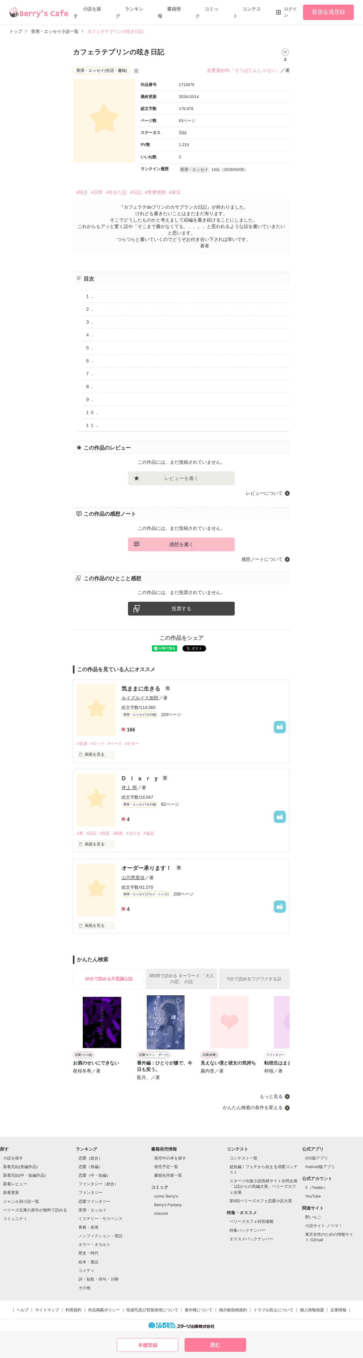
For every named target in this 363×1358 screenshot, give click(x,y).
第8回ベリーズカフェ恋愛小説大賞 (260, 1201)
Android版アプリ (320, 1166)
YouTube (313, 1196)
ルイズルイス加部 (140, 697)
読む (215, 1345)
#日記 (136, 192)
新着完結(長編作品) (20, 1166)
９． (89, 399)
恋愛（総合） (90, 1158)
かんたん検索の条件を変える (253, 1107)
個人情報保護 (312, 1310)
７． (89, 373)
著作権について (199, 1310)
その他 (84, 1287)
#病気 (118, 833)
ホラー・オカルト (94, 1244)
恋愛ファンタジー (94, 1201)
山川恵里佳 (133, 877)
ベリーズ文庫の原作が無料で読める (35, 1210)
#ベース (115, 743)
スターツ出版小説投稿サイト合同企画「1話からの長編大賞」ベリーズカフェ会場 (263, 1186)
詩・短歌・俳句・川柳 (98, 1279)
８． (89, 386)
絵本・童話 (88, 1262)
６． (89, 360)
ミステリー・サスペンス (100, 1218)
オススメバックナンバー (251, 1239)
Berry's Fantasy (168, 1205)
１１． (92, 425)
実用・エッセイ (92, 1210)
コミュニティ (15, 1218)
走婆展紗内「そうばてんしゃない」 (244, 70)
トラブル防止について (273, 1310)
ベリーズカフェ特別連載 (251, 1221)
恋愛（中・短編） (94, 1175)
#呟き (82, 192)
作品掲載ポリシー (104, 1310)
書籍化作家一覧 (168, 1175)
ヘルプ (23, 1310)
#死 (80, 833)
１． (89, 296)
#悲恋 (105, 833)
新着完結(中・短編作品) (24, 1175)
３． (89, 322)
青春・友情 (88, 1227)
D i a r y (140, 778)
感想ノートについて (262, 559)
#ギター (132, 743)
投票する (181, 608)
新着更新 (11, 1192)
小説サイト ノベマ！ (323, 1225)
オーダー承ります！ (147, 868)
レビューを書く (181, 478)
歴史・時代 (88, 1253)
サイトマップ (47, 1310)
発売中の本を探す (170, 1158)
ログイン (290, 12)
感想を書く (181, 544)
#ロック (97, 743)
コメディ (86, 1270)
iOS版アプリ (316, 1158)
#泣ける (133, 833)
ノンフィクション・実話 (100, 1236)
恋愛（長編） (90, 1166)
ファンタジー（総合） (98, 1184)
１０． (92, 412)
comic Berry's (166, 1196)
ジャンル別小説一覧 (21, 1201)
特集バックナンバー (247, 1230)
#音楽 (82, 743)
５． (89, 347)
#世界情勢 (155, 192)
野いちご (313, 1217)
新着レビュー (15, 1184)
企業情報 (338, 1310)
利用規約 (74, 1310)
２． (89, 309)
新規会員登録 (328, 12)
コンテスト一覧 (243, 1158)
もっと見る (271, 1096)
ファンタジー (90, 1192)
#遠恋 (149, 833)
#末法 (175, 192)
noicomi (161, 1213)
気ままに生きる (142, 689)
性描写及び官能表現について (152, 1310)
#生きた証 (116, 192)
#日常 (97, 192)
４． (89, 334)
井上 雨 (129, 787)
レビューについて (264, 493)
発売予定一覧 (166, 1166)
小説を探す (13, 1158)
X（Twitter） (316, 1187)
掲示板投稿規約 (233, 1310)
